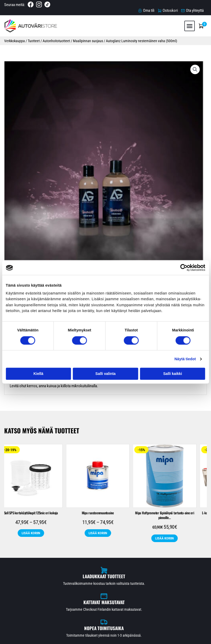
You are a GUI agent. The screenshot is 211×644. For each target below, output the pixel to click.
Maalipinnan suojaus (88, 37)
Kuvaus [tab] (19, 166)
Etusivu (105, 591)
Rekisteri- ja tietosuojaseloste (182, 638)
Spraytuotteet (79, 555)
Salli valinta (105, 374)
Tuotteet (33, 37)
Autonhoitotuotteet (56, 37)
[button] (188, 21)
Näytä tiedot (185, 359)
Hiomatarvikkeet (103, 547)
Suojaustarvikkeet (113, 555)
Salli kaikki (172, 374)
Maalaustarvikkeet (138, 547)
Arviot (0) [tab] (48, 166)
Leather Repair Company (133, 563)
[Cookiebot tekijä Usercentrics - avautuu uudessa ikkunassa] (182, 267)
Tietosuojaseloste (105, 608)
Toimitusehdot (105, 603)
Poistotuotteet (70, 563)
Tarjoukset (188, 127)
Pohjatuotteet (172, 547)
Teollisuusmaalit (148, 555)
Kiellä (38, 374)
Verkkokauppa (14, 37)
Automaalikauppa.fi (61, 638)
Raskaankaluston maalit (40, 555)
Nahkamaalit (179, 555)
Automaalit (34, 547)
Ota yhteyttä (105, 614)
